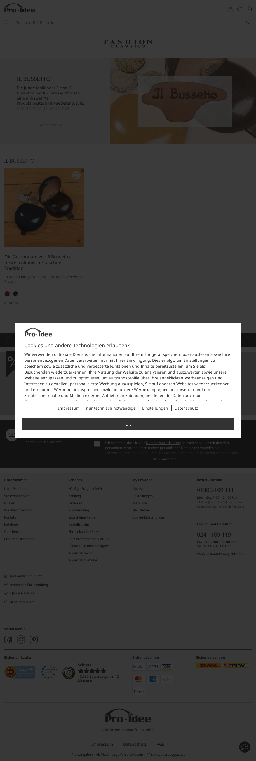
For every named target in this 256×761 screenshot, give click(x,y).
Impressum (69, 408)
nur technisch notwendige (111, 408)
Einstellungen (155, 408)
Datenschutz (186, 408)
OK (128, 424)
